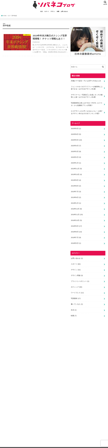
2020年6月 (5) (76, 133)
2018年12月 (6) (76, 206)
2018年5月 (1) (76, 239)
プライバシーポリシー (80, 276)
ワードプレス (77, 288)
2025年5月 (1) (76, 127)
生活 (41, 11)
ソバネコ (84, 444)
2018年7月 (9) (76, 234)
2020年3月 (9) (76, 150)
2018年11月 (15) (76, 211)
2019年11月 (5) (76, 166)
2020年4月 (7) (76, 144)
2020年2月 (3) (76, 155)
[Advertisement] (86, 377)
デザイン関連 (77, 271)
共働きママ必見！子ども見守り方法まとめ (86, 81)
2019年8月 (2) (76, 183)
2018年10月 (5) (76, 217)
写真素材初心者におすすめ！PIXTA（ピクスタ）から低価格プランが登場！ (86, 103)
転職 (58, 11)
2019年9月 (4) (76, 178)
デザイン (53, 11)
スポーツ (46, 11)
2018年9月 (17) (76, 222)
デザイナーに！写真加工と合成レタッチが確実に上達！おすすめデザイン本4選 (87, 95)
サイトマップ (66, 444)
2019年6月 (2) (76, 194)
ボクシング (76, 282)
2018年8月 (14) (76, 228)
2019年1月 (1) (76, 200)
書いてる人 (7, 444)
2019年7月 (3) (76, 189)
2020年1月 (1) (76, 161)
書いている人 (77, 299)
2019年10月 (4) (76, 172)
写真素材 (75, 293)
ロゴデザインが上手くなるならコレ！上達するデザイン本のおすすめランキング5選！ (87, 111)
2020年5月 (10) (76, 138)
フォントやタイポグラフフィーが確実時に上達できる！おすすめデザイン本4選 (87, 87)
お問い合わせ (64, 11)
